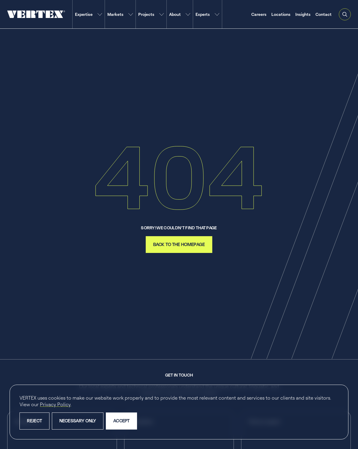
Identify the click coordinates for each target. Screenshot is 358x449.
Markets (115, 14)
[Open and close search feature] (345, 14)
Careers (259, 14)
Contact (323, 14)
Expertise (84, 14)
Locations (281, 14)
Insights (303, 14)
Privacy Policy (55, 404)
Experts (202, 14)
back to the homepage (179, 244)
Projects (146, 14)
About (175, 14)
